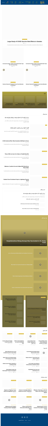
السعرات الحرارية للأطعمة (27, 2)
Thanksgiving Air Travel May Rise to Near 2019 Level (8, 104)
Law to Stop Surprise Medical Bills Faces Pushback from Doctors (20, 253)
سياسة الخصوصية (20, 420)
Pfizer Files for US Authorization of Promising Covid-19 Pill (9, 358)
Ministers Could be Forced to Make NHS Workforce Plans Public (16, 167)
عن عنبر (29, 420)
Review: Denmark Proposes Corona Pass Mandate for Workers (35, 85)
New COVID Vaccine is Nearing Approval (29, 104)
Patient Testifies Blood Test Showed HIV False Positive (21, 287)
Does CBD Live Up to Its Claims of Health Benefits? (16, 154)
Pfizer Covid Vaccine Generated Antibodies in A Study (25, 407)
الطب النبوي (15, 2)
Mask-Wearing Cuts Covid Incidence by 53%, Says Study (9, 352)
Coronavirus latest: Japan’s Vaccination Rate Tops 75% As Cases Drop (35, 64)
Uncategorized (35, 82)
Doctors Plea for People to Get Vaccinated (7, 341)
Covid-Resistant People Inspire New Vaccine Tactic (41, 104)
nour (34, 66)
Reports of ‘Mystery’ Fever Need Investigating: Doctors (9, 391)
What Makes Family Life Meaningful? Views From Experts (9, 370)
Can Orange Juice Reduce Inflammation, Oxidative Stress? (32, 364)
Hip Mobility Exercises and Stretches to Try (33, 370)
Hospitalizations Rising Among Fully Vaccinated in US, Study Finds (25, 241)
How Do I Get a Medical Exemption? (19, 104)
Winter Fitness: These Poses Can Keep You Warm (32, 358)
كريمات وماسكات (19, 2)
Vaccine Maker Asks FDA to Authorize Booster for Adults (42, 342)
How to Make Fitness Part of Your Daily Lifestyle (9, 314)
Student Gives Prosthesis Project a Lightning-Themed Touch (15, 180)
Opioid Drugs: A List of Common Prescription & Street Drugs (39, 407)
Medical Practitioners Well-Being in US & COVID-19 (10, 299)
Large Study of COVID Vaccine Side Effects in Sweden (24, 41)
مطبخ (22, 2)
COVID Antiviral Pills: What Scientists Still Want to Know (15, 141)
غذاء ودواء (32, 2)
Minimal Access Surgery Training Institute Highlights (9, 407)
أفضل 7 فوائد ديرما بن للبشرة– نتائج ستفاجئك (19, 127)
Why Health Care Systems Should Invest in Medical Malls (21, 264)
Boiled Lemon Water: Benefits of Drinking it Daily (9, 364)
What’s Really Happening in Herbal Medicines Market (22, 276)
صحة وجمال (36, 2)
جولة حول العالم (11, 2)
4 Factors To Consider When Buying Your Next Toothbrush (24, 391)
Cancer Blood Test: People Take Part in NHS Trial (31, 342)
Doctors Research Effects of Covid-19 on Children (36, 309)
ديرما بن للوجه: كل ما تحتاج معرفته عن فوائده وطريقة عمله (16, 117)
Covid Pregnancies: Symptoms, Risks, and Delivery (9, 307)
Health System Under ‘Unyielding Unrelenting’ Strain (33, 322)
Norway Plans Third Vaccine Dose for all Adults (9, 322)
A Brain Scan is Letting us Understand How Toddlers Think (33, 317)
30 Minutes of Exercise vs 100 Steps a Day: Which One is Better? (39, 391)
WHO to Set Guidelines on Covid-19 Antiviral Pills (18, 342)
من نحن (25, 420)
